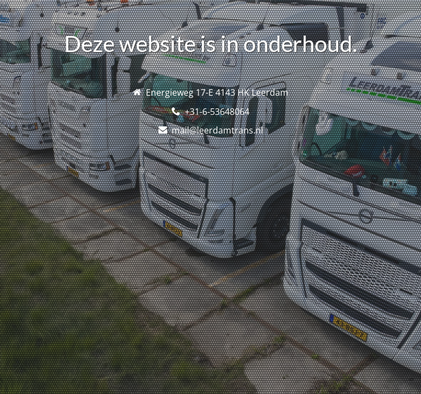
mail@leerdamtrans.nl (217, 130)
